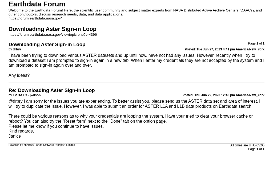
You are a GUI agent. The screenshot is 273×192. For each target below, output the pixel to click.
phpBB (28, 144)
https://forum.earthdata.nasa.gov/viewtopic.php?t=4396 (53, 35)
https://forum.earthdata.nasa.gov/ (35, 18)
